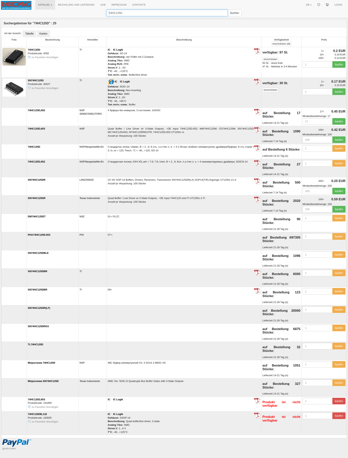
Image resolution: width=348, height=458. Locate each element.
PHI (82, 234)
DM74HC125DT (37, 216)
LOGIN (338, 4)
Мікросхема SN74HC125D (43, 381)
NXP (82, 128)
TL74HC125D (35, 344)
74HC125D (34, 49)
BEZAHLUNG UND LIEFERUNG (76, 4)
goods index (9, 448)
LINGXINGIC (87, 179)
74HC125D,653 (36, 128)
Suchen (234, 12)
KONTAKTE (139, 4)
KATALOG (45, 4)
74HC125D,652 (36, 110)
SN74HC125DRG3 (38, 326)
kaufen (339, 64)
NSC (82, 216)
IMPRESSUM (119, 4)
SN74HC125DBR (37, 271)
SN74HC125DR (37, 179)
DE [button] (308, 4)
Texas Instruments (90, 198)
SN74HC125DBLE (38, 252)
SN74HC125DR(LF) (39, 307)
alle (281, 43)
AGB (102, 4)
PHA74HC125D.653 (39, 234)
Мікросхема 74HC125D (41, 362)
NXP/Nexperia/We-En (92, 146)
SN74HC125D (36, 80)
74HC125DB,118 (37, 414)
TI (81, 49)
